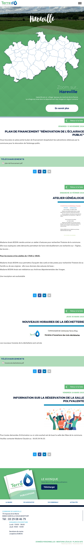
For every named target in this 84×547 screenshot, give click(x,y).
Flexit (81, 543)
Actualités (74, 502)
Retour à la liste (76, 121)
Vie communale (53, 502)
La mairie (9, 502)
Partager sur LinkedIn (44, 171)
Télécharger (49, 487)
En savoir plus (62, 108)
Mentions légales (64, 542)
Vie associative (28, 502)
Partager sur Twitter (35, 171)
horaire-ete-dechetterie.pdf (14, 363)
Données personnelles (45, 542)
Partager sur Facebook (39, 171)
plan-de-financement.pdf (13, 163)
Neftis (70, 543)
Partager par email (49, 171)
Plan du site (78, 542)
